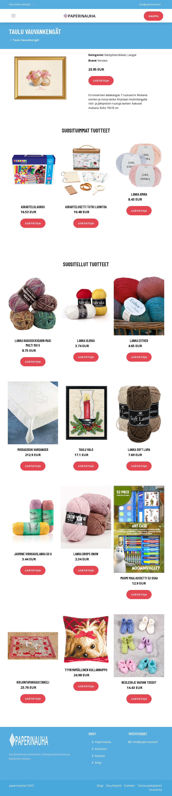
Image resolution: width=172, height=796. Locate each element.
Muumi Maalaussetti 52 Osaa (139, 578)
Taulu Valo (86, 449)
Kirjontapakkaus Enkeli (33, 682)
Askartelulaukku (33, 207)
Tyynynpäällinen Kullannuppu (86, 670)
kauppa (153, 16)
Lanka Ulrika (86, 340)
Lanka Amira (139, 194)
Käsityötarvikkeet (115, 55)
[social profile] (33, 4)
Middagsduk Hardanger (32, 449)
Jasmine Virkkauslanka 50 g (33, 554)
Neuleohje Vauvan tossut (139, 682)
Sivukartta (155, 790)
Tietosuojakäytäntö (149, 785)
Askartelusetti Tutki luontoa (86, 207)
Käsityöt (100, 756)
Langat (132, 55)
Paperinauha (103, 742)
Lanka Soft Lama (139, 449)
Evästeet (129, 785)
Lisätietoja (101, 80)
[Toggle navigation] (13, 16)
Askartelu (101, 749)
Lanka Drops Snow (85, 554)
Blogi (98, 762)
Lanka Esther (139, 340)
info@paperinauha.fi (150, 4)
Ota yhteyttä (113, 785)
